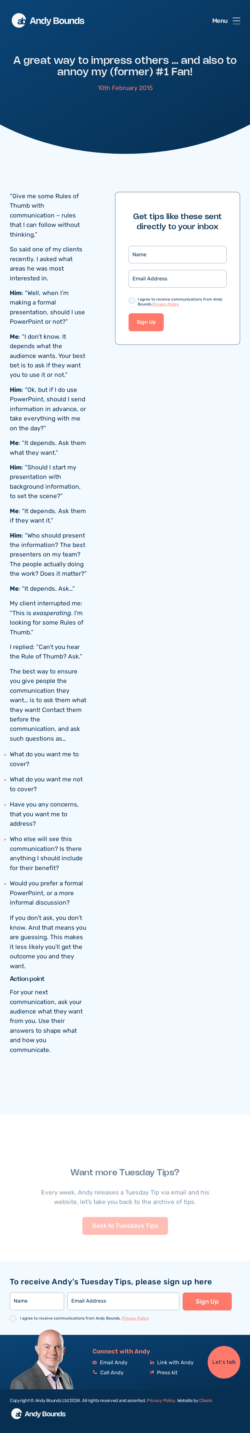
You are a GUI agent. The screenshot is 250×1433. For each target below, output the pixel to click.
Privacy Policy (165, 305)
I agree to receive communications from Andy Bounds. (180, 303)
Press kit (163, 1373)
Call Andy (108, 1373)
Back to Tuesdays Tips (125, 1237)
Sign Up (146, 323)
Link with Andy (172, 1363)
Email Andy (110, 1363)
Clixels (205, 1400)
